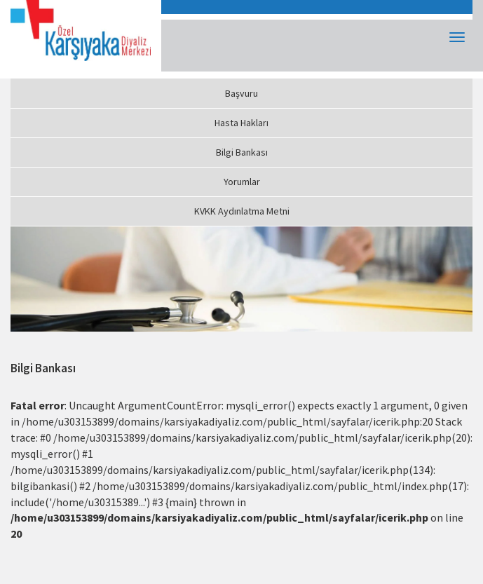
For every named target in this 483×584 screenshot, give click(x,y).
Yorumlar (242, 181)
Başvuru (241, 93)
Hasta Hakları (241, 122)
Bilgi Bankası (242, 152)
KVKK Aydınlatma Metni (242, 211)
